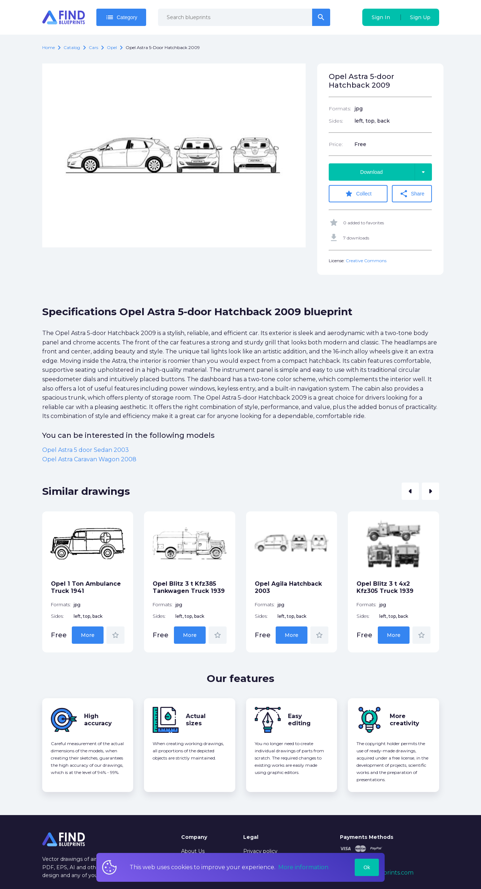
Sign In (381, 17)
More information (303, 867)
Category (121, 17)
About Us (193, 851)
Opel (112, 47)
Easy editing (299, 720)
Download (396, 172)
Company (194, 837)
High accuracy (98, 720)
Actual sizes (196, 720)
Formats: (340, 108)
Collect (358, 193)
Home (48, 47)
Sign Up (420, 17)
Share (411, 193)
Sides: (336, 121)
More (88, 635)
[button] (410, 491)
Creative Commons (366, 260)
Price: (336, 144)
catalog (72, 47)
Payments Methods (366, 837)
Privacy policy (260, 851)
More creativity (404, 720)
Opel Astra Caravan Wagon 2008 (89, 459)
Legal (250, 837)
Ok (367, 867)
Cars (93, 47)
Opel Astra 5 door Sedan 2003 (85, 449)
